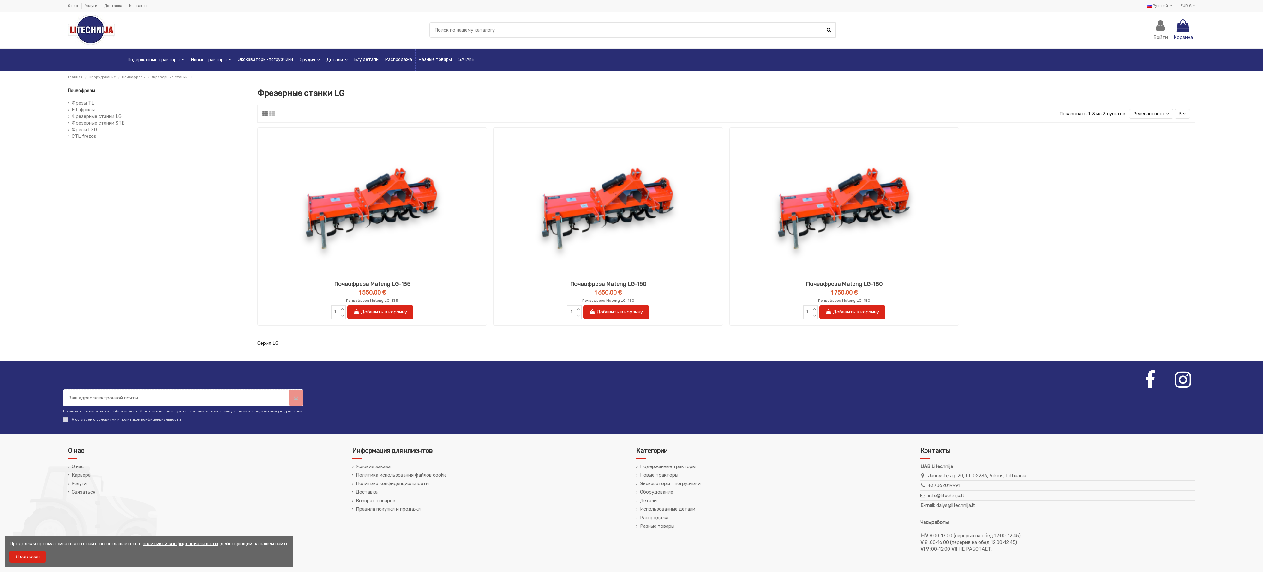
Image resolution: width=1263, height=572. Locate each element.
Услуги (91, 5)
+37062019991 (944, 485)
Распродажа (654, 517)
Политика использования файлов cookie (401, 475)
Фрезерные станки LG (97, 116)
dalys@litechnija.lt (955, 505)
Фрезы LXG (84, 129)
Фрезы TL (83, 103)
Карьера (81, 475)
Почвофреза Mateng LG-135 (372, 284)
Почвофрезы (81, 91)
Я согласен (27, 556)
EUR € (1188, 5)
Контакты (138, 5)
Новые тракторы (659, 475)
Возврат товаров (375, 500)
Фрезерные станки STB (98, 123)
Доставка (113, 5)
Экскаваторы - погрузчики (670, 483)
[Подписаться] (296, 398)
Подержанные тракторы (668, 466)
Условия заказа (373, 466)
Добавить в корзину (380, 312)
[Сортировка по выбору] (1151, 114)
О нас (73, 5)
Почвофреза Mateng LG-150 (608, 284)
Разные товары (657, 526)
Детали (648, 500)
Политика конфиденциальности (392, 483)
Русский (1160, 5)
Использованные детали (667, 509)
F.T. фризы (83, 110)
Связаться (83, 492)
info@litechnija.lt (946, 495)
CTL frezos (84, 136)
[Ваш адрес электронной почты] (176, 398)
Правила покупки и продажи (388, 509)
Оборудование (656, 492)
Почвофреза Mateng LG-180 (844, 284)
